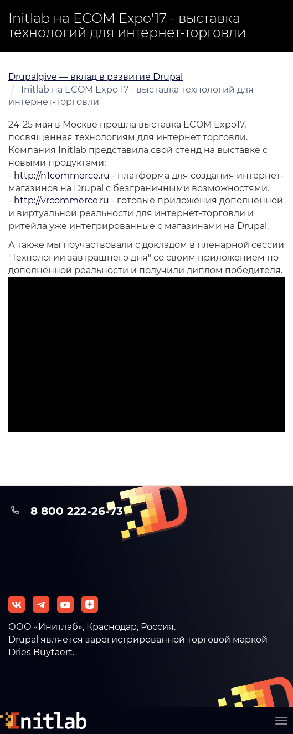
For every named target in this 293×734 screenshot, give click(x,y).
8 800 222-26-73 (76, 511)
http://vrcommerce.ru (61, 200)
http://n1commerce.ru (62, 175)
